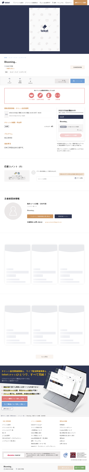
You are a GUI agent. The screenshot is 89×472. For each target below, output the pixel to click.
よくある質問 (6, 435)
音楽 (5, 57)
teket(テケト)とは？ (36, 424)
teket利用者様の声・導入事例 (39, 438)
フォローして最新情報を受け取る (40, 216)
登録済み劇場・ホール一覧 (38, 443)
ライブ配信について (36, 435)
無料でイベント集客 (80, 2)
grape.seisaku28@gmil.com (53, 222)
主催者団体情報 (77, 67)
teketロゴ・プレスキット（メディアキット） (43, 446)
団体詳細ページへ (63, 216)
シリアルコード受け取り (9, 441)
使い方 (4, 433)
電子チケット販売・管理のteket (8, 415)
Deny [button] (74, 463)
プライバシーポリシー (66, 427)
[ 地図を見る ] (10, 68)
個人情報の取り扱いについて (68, 433)
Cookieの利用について (66, 430)
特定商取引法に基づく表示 (67, 435)
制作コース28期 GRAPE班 (36, 204)
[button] (2, 465)
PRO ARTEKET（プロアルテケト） (12, 438)
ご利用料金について (36, 430)
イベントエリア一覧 (7, 430)
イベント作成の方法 (36, 427)
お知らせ (62, 441)
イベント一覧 (21, 415)
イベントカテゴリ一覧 (8, 427)
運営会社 (62, 438)
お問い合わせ (63, 443)
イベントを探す (6, 424)
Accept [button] (83, 463)
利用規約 (62, 424)
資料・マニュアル (36, 441)
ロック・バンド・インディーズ (17, 57)
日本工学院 (21, 469)
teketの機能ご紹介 (36, 433)
